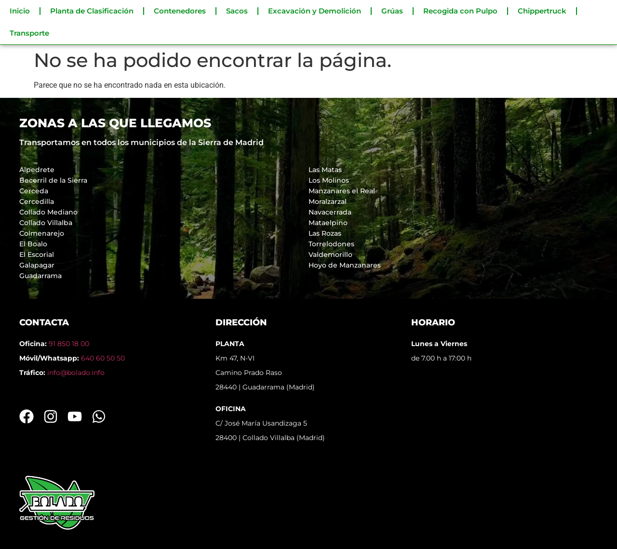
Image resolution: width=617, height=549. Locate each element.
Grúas (392, 10)
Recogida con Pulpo (460, 10)
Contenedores (180, 10)
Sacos (237, 10)
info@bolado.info (76, 372)
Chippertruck (542, 10)
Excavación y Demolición (314, 10)
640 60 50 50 (103, 358)
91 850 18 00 (69, 343)
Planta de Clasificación (92, 10)
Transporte (29, 33)
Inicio (20, 10)
